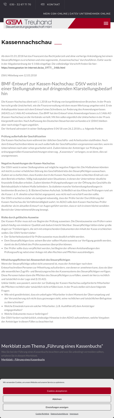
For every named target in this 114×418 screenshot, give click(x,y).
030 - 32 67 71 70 (17, 4)
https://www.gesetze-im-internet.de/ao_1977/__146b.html (33, 67)
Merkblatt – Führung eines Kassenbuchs (23, 359)
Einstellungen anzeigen (57, 407)
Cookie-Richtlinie (42, 414)
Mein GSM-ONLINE (55, 13)
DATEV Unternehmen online (90, 13)
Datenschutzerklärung (59, 414)
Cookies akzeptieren (57, 391)
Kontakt (50, 4)
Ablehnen (57, 399)
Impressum (74, 414)
